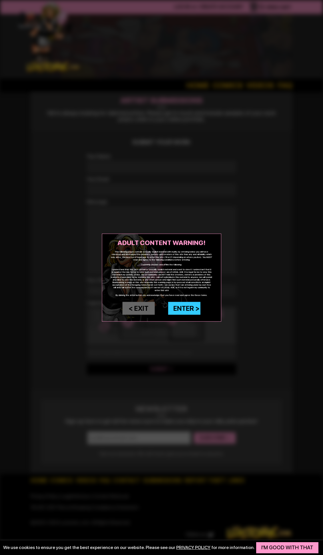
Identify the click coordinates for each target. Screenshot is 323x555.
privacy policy (193, 547)
